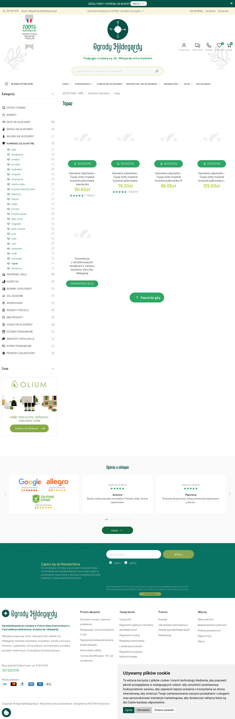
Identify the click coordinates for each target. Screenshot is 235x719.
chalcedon (16, 169)
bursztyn (15, 164)
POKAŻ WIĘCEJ (150, 594)
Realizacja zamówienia (131, 640)
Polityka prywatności (209, 630)
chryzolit (15, 174)
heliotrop (16, 194)
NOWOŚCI (11, 114)
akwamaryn (17, 154)
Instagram (223, 10)
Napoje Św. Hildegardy (20, 129)
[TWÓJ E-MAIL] (133, 554)
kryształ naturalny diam (23, 189)
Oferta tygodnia (16, 107)
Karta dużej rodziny (90, 650)
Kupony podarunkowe (19, 345)
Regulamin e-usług (129, 635)
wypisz (132, 562)
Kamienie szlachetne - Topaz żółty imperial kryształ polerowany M (168, 176)
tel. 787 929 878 (11, 10)
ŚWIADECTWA (171, 84)
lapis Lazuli (17, 218)
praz (13, 233)
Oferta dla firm (206, 619)
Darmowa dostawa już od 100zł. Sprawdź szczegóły (116, 10)
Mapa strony (204, 635)
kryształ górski (19, 213)
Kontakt (162, 619)
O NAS (65, 84)
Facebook (210, 10)
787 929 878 (10, 670)
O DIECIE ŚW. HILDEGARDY (109, 84)
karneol (15, 208)
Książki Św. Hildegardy (20, 324)
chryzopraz (17, 179)
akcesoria (16, 268)
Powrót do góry (147, 297)
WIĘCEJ (138, 3)
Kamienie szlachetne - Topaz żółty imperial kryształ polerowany (125, 176)
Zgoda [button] (128, 710)
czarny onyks (18, 184)
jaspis (14, 203)
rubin (14, 238)
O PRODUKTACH (83, 84)
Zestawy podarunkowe (20, 331)
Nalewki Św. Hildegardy (20, 136)
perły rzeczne (18, 228)
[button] (184, 47)
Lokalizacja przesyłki (130, 646)
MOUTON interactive (98, 703)
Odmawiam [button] (143, 710)
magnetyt (16, 223)
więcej (117, 530)
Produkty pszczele (18, 310)
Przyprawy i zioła (17, 274)
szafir (14, 253)
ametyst (15, 159)
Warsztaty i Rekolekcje (21, 338)
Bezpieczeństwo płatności (212, 624)
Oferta (201, 641)
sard (13, 243)
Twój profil (125, 619)
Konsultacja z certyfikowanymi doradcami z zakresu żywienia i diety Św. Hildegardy (82, 266)
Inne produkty (15, 317)
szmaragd (16, 258)
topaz (14, 263)
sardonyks (16, 248)
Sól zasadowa (15, 295)
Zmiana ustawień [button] (164, 710)
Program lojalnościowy (21, 353)
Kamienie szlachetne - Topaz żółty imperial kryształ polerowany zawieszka (82, 178)
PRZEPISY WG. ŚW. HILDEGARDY (142, 84)
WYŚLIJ (178, 554)
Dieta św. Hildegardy (18, 122)
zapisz (117, 562)
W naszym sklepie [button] (22, 83)
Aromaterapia (15, 303)
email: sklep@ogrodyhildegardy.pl (39, 10)
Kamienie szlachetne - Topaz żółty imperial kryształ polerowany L (211, 176)
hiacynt (15, 199)
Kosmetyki (13, 281)
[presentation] (6, 493)
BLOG (187, 84)
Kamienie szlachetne (20, 143)
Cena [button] (5, 368)
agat (13, 149)
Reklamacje (164, 635)
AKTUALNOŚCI (203, 84)
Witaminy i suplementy (19, 288)
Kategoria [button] (8, 94)
